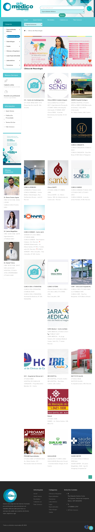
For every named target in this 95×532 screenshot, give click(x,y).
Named (50, 416)
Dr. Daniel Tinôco (9, 263)
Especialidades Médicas (11, 30)
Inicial (26, 20)
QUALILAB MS (52, 456)
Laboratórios (10, 60)
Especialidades (53, 496)
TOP (91, 528)
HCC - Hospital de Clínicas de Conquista (36, 376)
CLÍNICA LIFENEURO (30, 187)
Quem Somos (37, 20)
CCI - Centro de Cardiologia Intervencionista (37, 100)
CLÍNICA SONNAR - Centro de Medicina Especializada (40, 232)
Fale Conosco (77, 20)
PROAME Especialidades (31, 456)
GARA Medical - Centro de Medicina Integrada (62, 329)
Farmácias (9, 65)
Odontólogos (10, 41)
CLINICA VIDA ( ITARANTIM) (32, 286)
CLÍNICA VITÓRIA (53, 286)
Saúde (8, 46)
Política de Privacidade (9, 117)
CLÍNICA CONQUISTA (77, 145)
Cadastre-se (64, 20)
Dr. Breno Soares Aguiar (11, 197)
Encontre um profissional (12, 96)
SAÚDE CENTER (76, 456)
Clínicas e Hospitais (12, 51)
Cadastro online (9, 85)
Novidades (51, 20)
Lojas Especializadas (13, 55)
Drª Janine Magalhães (10, 231)
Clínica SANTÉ (52, 187)
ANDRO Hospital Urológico (79, 100)
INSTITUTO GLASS (77, 376)
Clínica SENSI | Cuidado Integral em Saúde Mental (63, 100)
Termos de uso (10, 122)
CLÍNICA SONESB (76, 187)
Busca (62, 15)
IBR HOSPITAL (52, 376)
